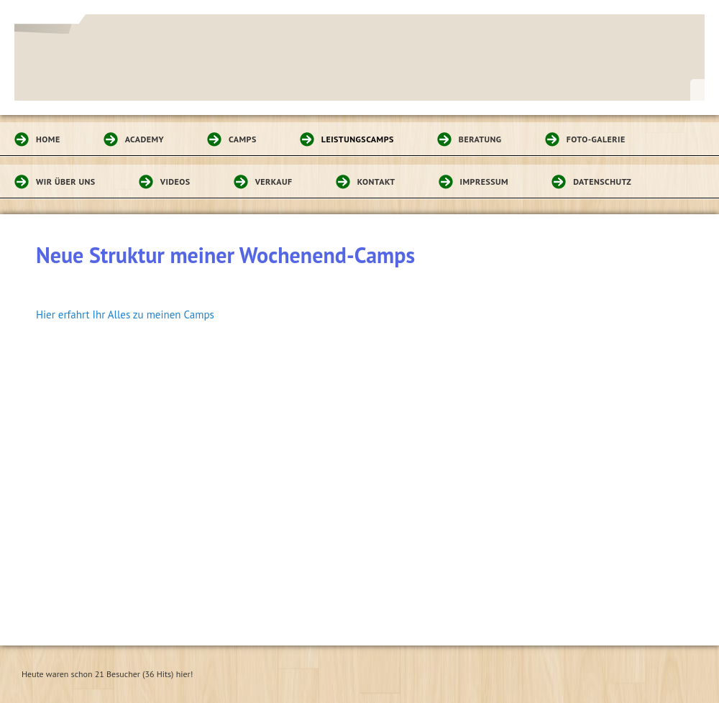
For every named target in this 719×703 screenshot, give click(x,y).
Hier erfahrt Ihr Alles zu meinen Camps (125, 314)
